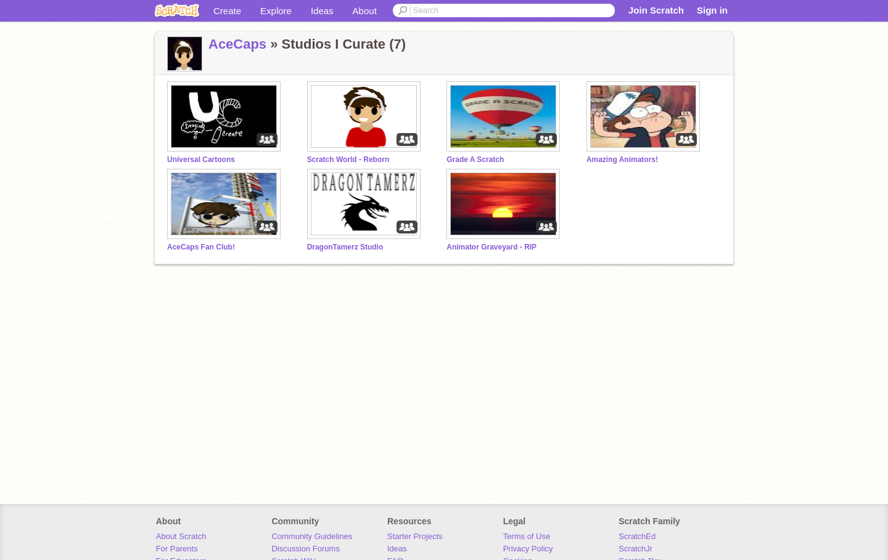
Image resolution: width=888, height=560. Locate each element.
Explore (276, 11)
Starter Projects (415, 536)
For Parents (177, 548)
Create (227, 11)
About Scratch (181, 536)
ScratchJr (635, 548)
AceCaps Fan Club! (201, 247)
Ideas (322, 11)
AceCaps (237, 44)
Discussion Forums (305, 548)
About (365, 11)
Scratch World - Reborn (348, 159)
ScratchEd (637, 536)
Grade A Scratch (475, 159)
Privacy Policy (528, 548)
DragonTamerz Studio (345, 247)
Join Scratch (656, 10)
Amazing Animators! (622, 159)
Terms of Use (527, 536)
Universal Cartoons (201, 159)
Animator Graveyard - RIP (491, 247)
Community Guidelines (311, 536)
